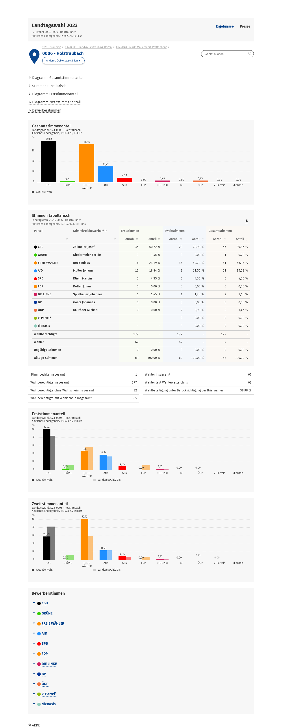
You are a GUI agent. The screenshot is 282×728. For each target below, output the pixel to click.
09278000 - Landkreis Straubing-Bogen (88, 47)
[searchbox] (227, 53)
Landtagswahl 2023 (55, 25)
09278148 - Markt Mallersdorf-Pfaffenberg (141, 47)
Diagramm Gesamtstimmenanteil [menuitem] (58, 78)
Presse (245, 26)
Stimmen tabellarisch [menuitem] (49, 86)
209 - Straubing (51, 47)
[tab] (141, 603)
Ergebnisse (225, 26)
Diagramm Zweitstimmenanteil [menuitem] (56, 102)
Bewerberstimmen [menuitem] (46, 110)
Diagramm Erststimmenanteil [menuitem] (55, 94)
